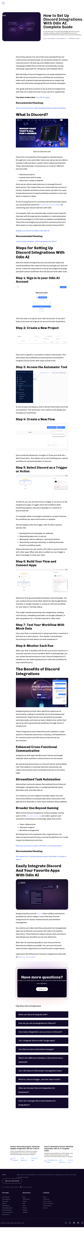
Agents (4, 1203)
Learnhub (6, 1187)
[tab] (42, 1014)
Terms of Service (48, 1203)
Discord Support (26, 1187)
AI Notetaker (6, 1205)
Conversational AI (7, 1212)
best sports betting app (34, 816)
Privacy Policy (47, 1201)
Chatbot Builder (7, 1210)
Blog (24, 1197)
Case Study (26, 1199)
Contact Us (46, 1199)
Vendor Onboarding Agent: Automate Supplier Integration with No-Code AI (25, 1148)
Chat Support (6, 1199)
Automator (5, 1201)
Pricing (25, 1208)
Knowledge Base (7, 1208)
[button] (42, 1014)
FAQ (24, 1205)
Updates (25, 1212)
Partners (25, 1210)
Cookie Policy (47, 1205)
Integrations (5, 1214)
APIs (24, 1203)
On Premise (5, 1197)
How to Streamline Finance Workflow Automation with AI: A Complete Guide (58, 1149)
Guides (25, 1201)
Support (15, 1187)
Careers (45, 1208)
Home (45, 1197)
